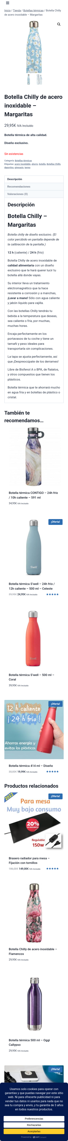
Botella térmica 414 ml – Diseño (31, 766)
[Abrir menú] (7, 3)
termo (27, 167)
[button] (59, 24)
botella (42, 164)
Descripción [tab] (14, 179)
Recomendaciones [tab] (18, 186)
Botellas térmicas (23, 160)
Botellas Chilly (53, 164)
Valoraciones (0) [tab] (17, 194)
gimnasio (19, 167)
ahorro (35, 164)
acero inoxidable (22, 164)
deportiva (9, 167)
